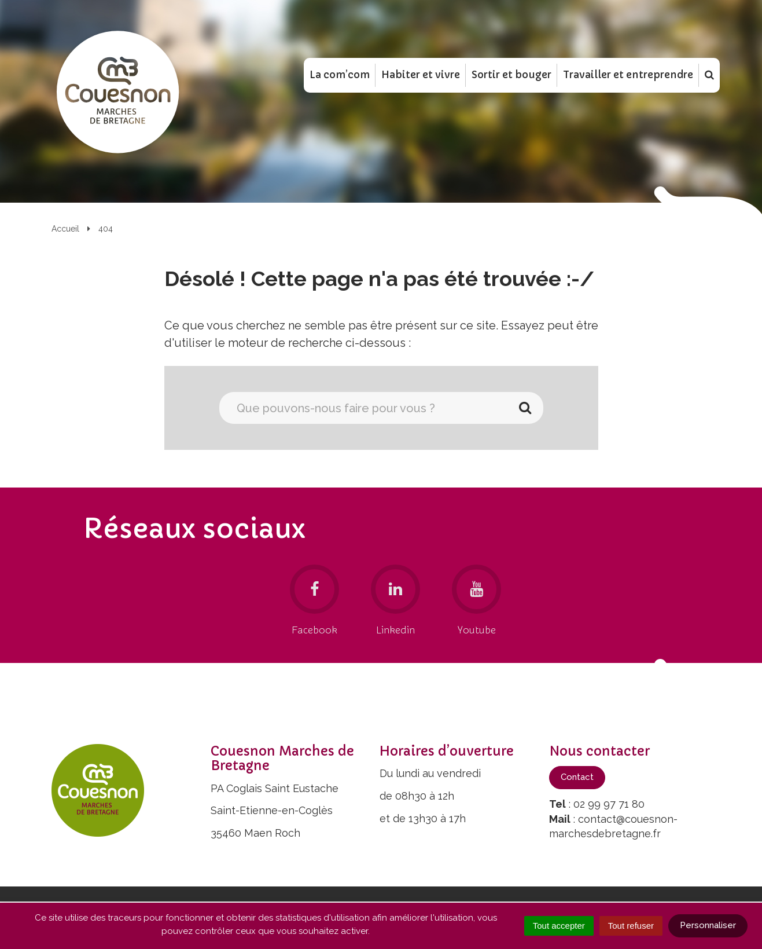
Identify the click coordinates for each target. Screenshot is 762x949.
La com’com (340, 74)
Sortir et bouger (511, 74)
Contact (577, 777)
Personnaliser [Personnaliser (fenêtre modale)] (708, 925)
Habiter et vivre (420, 74)
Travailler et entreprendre (628, 74)
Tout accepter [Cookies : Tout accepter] (559, 925)
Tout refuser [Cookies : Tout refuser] (631, 925)
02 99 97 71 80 (609, 804)
